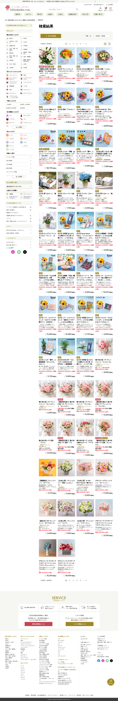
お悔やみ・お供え (9, 642)
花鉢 (22, 652)
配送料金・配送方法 (85, 651)
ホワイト (23, 677)
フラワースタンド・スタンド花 (28, 659)
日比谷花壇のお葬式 (63, 684)
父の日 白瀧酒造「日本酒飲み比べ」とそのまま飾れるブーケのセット (104, 236)
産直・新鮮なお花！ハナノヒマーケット (18, 221)
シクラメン (60, 642)
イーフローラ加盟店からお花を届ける (18, 207)
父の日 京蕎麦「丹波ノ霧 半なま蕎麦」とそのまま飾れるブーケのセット (66, 278)
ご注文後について (101, 640)
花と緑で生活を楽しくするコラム (15, 230)
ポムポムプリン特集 (44, 669)
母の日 (39, 14)
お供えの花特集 (43, 656)
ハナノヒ (18, 218)
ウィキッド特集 (43, 638)
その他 (82, 663)
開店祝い (7, 652)
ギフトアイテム (24, 657)
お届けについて (84, 648)
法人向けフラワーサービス (45, 683)
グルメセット (24, 654)
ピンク (22, 667)
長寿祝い (7, 659)
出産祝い (7, 647)
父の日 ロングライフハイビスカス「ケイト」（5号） (47, 236)
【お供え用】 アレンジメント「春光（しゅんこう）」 (66, 483)
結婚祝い (7, 650)
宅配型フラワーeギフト (12, 212)
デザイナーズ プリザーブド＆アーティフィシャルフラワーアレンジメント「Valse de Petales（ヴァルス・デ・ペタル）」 (104, 525)
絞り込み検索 (51, 36)
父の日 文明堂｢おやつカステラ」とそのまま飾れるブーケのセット (85, 320)
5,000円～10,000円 (25, 104)
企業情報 (27, 695)
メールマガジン (84, 662)
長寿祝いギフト (43, 671)
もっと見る (19, 127)
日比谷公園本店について (64, 680)
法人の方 (85, 14)
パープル (23, 672)
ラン (59, 652)
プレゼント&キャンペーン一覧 (65, 663)
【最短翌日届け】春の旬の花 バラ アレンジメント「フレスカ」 (103, 404)
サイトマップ (72, 695)
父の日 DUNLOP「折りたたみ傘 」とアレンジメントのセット (104, 112)
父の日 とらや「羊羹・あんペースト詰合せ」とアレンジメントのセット (66, 154)
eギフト (28, 14)
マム (59, 644)
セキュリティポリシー (53, 695)
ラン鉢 (22, 650)
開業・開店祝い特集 (44, 673)
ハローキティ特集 (43, 668)
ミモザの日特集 (43, 649)
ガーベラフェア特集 (44, 644)
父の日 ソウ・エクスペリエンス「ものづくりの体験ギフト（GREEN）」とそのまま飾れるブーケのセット (47, 322)
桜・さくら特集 (43, 647)
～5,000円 (8, 104)
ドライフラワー (24, 647)
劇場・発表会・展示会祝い (11, 661)
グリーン (23, 675)
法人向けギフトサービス (14, 186)
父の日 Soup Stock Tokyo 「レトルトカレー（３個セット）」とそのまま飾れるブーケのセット (85, 238)
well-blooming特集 (43, 645)
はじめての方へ (88, 4)
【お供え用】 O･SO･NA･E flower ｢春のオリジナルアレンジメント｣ (85, 483)
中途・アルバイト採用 (87, 695)
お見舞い (7, 666)
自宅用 (7, 668)
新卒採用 (79, 695)
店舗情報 (61, 676)
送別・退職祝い (9, 657)
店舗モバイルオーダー (64, 678)
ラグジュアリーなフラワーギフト (47, 681)
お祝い (7, 664)
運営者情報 (33, 695)
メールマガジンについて (103, 647)
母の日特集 (42, 640)
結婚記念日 (72, 14)
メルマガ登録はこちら (79, 624)
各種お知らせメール (85, 656)
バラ (59, 638)
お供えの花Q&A (43, 657)
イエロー (23, 668)
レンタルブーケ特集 (44, 661)
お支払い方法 (84, 653)
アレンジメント (24, 638)
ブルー (22, 674)
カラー (59, 650)
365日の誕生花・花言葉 (12, 233)
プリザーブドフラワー (26, 644)
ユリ (59, 654)
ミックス (23, 679)
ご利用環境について (102, 645)
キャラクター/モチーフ (26, 642)
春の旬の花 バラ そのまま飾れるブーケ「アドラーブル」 (85, 443)
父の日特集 (42, 642)
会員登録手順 (84, 660)
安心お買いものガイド (86, 644)
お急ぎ (50, 14)
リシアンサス (61, 649)
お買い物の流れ (84, 649)
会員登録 (83, 658)
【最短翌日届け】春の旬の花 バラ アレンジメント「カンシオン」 (66, 404)
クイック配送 (61, 662)
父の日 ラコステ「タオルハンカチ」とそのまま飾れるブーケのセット (104, 320)
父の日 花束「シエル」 (103, 69)
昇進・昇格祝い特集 (44, 676)
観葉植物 (23, 649)
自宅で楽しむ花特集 (44, 659)
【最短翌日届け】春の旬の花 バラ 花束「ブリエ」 (66, 443)
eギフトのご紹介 (62, 674)
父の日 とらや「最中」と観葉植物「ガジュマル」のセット (47, 362)
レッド (22, 665)
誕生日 (18, 14)
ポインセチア (61, 640)
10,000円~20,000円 (11, 108)
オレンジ (23, 670)
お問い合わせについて (102, 648)
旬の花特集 (42, 652)
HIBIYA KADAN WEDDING (65, 682)
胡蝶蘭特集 (42, 675)
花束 (22, 640)
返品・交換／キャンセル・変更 (88, 655)
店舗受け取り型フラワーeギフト (18, 215)
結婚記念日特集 (43, 650)
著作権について (63, 695)
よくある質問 (109, 4)
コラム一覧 (100, 654)
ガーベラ (60, 645)
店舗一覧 (98, 14)
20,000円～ (23, 108)
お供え (60, 14)
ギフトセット (24, 656)
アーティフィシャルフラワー (28, 645)
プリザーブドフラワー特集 (45, 664)
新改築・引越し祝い (10, 654)
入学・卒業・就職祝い (10, 649)
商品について (84, 646)
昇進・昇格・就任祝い (10, 656)
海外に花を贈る (18, 210)
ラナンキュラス (61, 656)
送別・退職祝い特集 (44, 654)
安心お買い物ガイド (99, 4)
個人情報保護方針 (42, 695)
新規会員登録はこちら (38, 624)
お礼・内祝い (8, 662)
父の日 (7, 644)
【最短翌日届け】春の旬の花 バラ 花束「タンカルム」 (103, 443)
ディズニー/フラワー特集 (45, 666)
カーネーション (61, 647)
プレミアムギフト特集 (44, 662)
